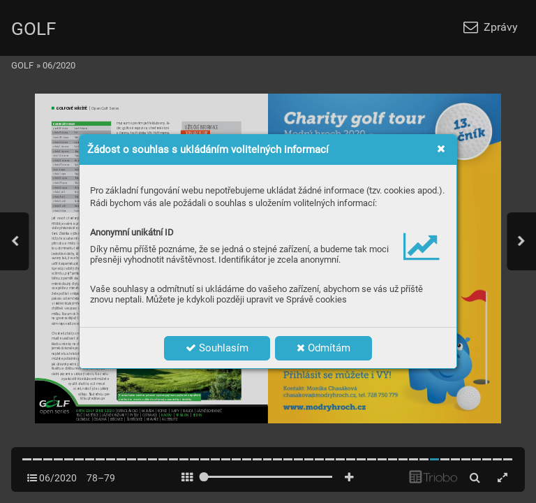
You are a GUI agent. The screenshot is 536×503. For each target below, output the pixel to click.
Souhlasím (217, 348)
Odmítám (323, 348)
